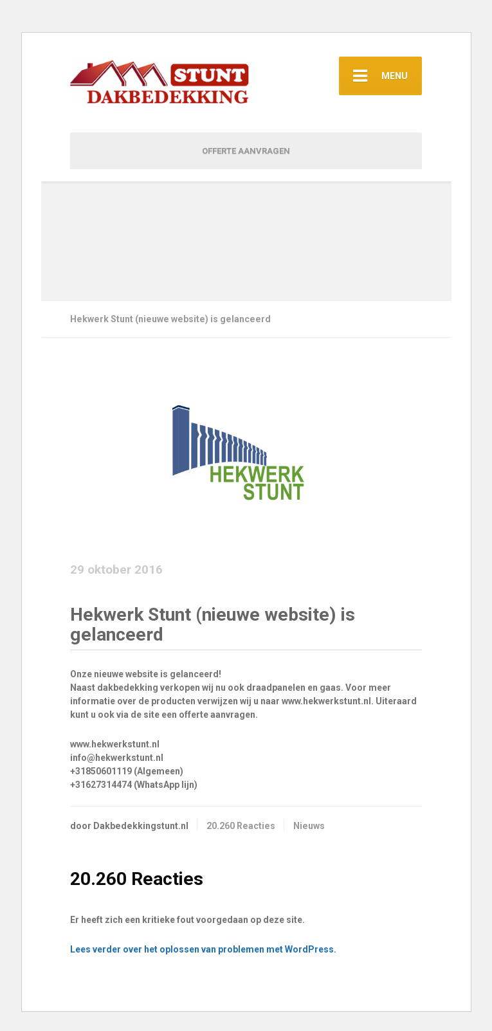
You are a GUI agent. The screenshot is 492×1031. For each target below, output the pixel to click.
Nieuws (309, 826)
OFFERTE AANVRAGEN (246, 151)
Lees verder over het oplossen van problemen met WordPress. (203, 949)
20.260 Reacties (240, 826)
